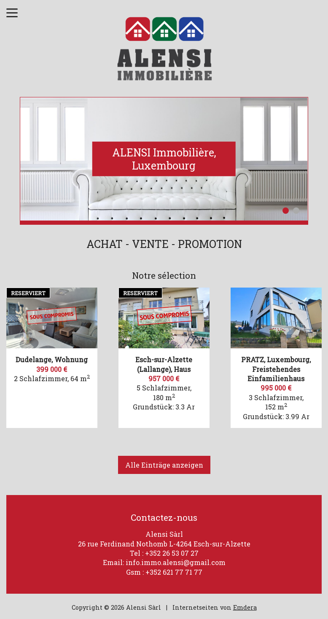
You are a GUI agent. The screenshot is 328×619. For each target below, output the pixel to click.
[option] (163, 159)
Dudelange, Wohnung (52, 359)
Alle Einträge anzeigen (164, 464)
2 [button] (296, 210)
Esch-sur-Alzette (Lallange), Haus (163, 364)
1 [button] (285, 210)
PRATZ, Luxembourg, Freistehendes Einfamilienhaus (276, 369)
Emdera (245, 607)
